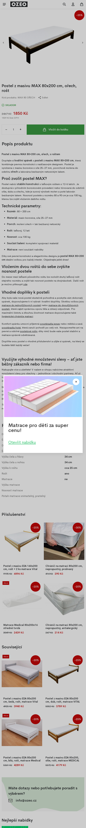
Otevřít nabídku (22, 442)
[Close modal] (76, 382)
